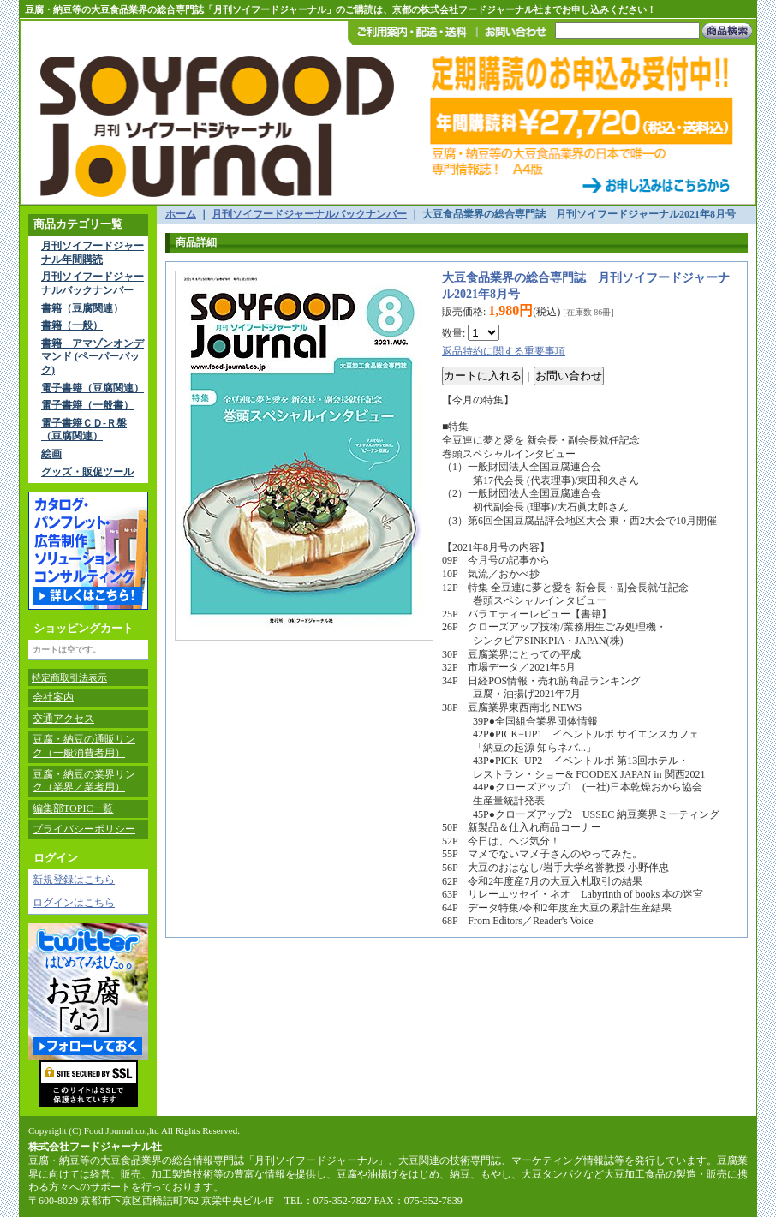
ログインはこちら (74, 903)
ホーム (180, 214)
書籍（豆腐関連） (82, 308)
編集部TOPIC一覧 (73, 808)
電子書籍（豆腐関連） (92, 388)
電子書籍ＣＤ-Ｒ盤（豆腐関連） (84, 430)
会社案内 (53, 697)
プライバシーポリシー (84, 829)
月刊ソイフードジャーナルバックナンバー (92, 283)
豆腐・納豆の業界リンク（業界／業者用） (84, 781)
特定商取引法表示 (69, 677)
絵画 (51, 454)
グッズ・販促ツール (87, 472)
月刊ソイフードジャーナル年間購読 (92, 252)
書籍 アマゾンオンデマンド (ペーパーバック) (92, 356)
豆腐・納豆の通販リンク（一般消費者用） (84, 746)
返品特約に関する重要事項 (503, 351)
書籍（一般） (72, 325)
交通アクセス (63, 719)
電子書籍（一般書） (87, 405)
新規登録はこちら (74, 880)
